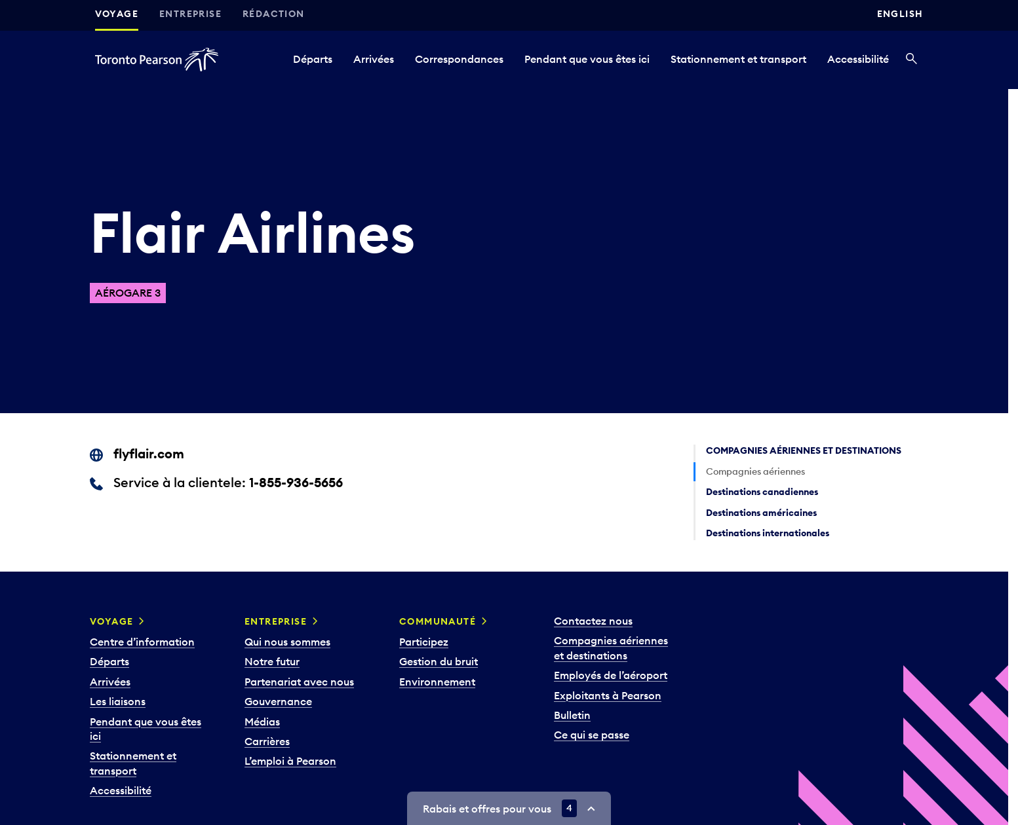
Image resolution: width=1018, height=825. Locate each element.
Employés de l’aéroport (610, 675)
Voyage (116, 14)
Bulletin (572, 715)
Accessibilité (858, 58)
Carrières (267, 741)
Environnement (437, 681)
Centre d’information (142, 641)
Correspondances (459, 58)
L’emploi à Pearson (290, 760)
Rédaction (274, 14)
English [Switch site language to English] (900, 14)
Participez (423, 641)
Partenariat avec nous (299, 681)
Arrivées (373, 58)
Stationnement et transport (738, 58)
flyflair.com (148, 453)
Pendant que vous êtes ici (587, 58)
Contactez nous (593, 620)
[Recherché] (911, 59)
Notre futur (272, 661)
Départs (312, 58)
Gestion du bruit (438, 661)
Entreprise (190, 14)
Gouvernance (278, 701)
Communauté (437, 621)
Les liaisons (118, 701)
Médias (262, 721)
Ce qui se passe (591, 734)
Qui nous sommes (287, 641)
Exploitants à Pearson (607, 695)
